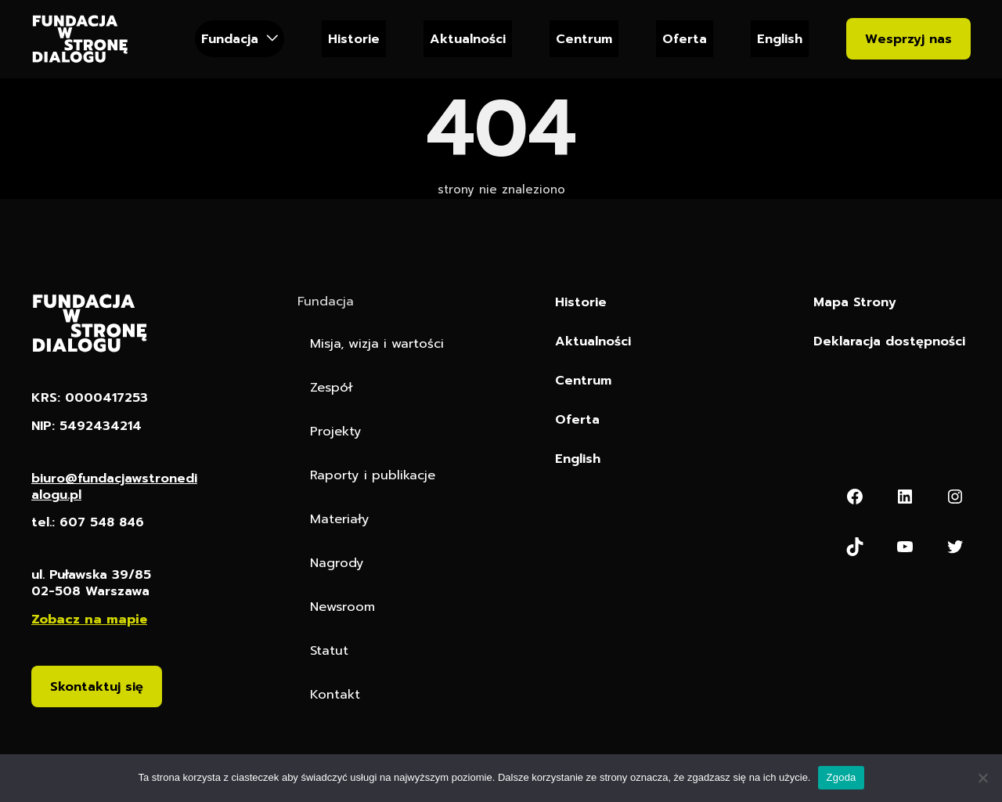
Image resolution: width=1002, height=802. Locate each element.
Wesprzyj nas (908, 39)
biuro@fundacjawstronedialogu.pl (114, 487)
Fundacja (229, 39)
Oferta (684, 39)
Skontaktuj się (96, 687)
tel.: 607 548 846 (89, 523)
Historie (354, 39)
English (779, 39)
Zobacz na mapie (89, 620)
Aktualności (468, 39)
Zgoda (841, 777)
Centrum (584, 39)
